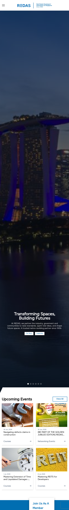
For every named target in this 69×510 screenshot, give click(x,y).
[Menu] (3, 5)
